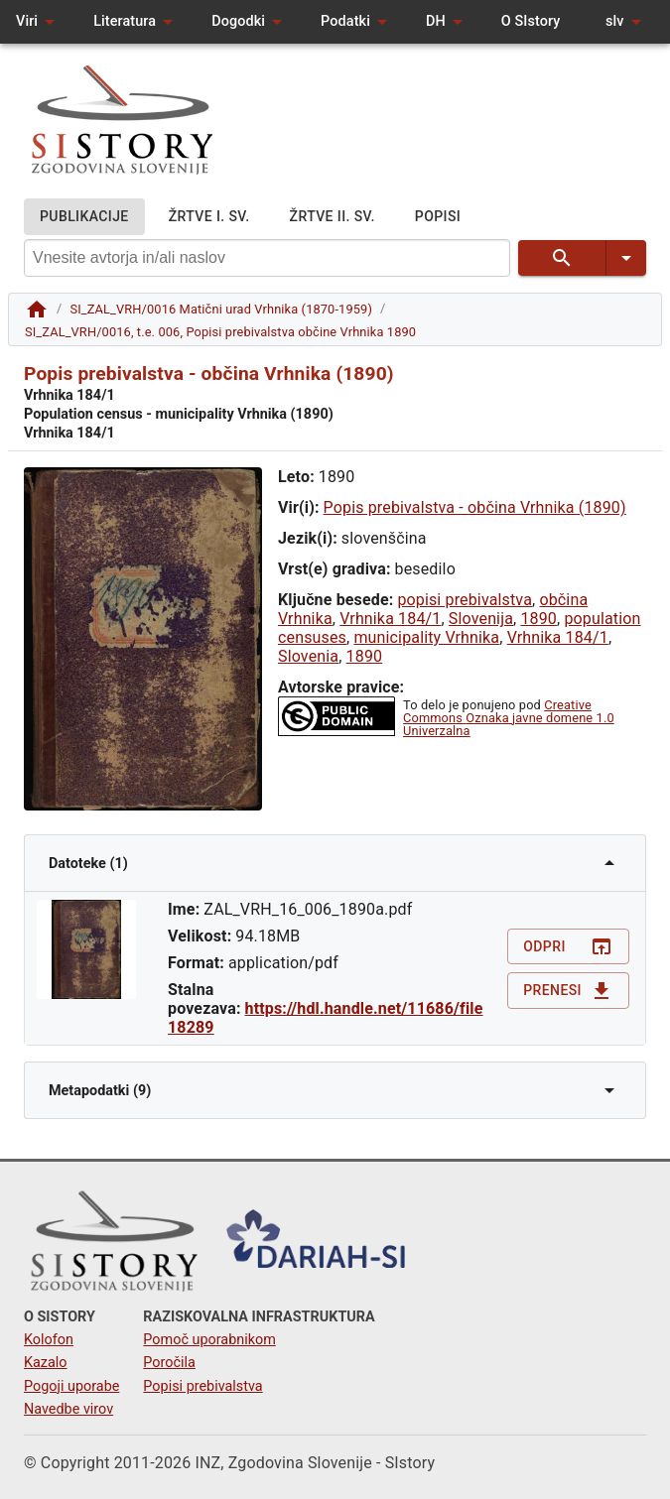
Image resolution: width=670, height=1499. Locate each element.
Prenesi (568, 990)
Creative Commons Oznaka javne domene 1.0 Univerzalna (508, 717)
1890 (538, 618)
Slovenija (481, 618)
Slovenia (308, 656)
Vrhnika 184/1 (390, 618)
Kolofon (48, 1339)
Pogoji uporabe (71, 1386)
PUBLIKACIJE (84, 216)
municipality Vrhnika (426, 637)
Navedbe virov (68, 1409)
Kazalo (45, 1362)
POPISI (437, 216)
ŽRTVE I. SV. (209, 216)
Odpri (568, 947)
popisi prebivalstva (464, 599)
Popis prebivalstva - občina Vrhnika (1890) (475, 507)
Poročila (169, 1362)
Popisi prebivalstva (202, 1386)
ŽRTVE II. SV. (332, 216)
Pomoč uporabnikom (209, 1339)
